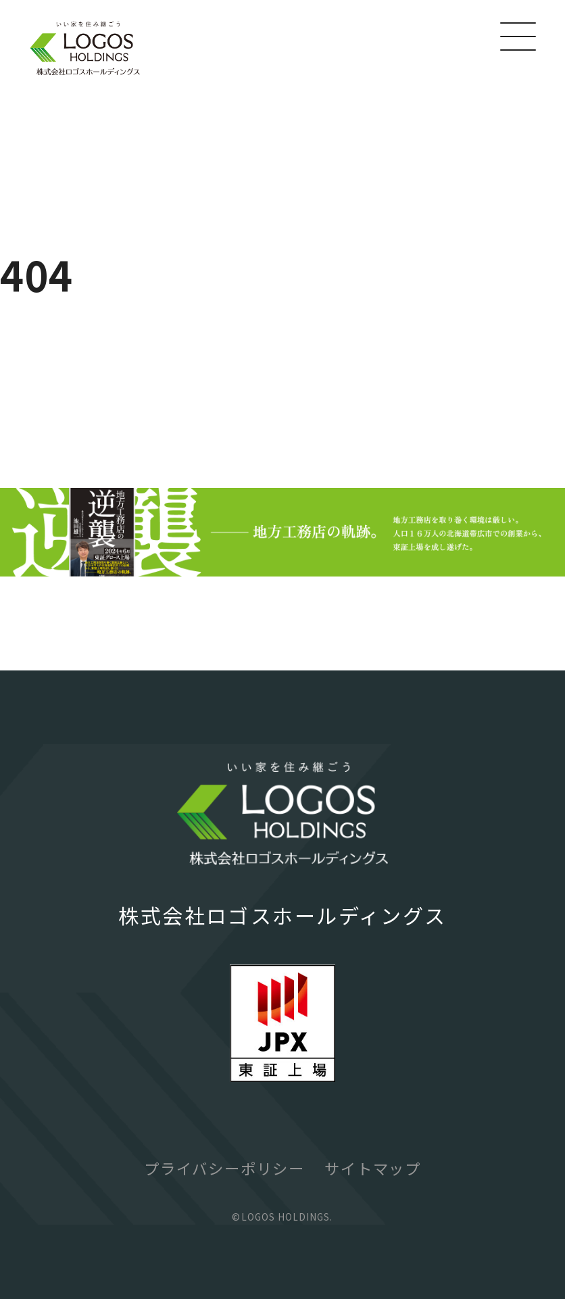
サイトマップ (372, 1168)
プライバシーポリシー (224, 1168)
